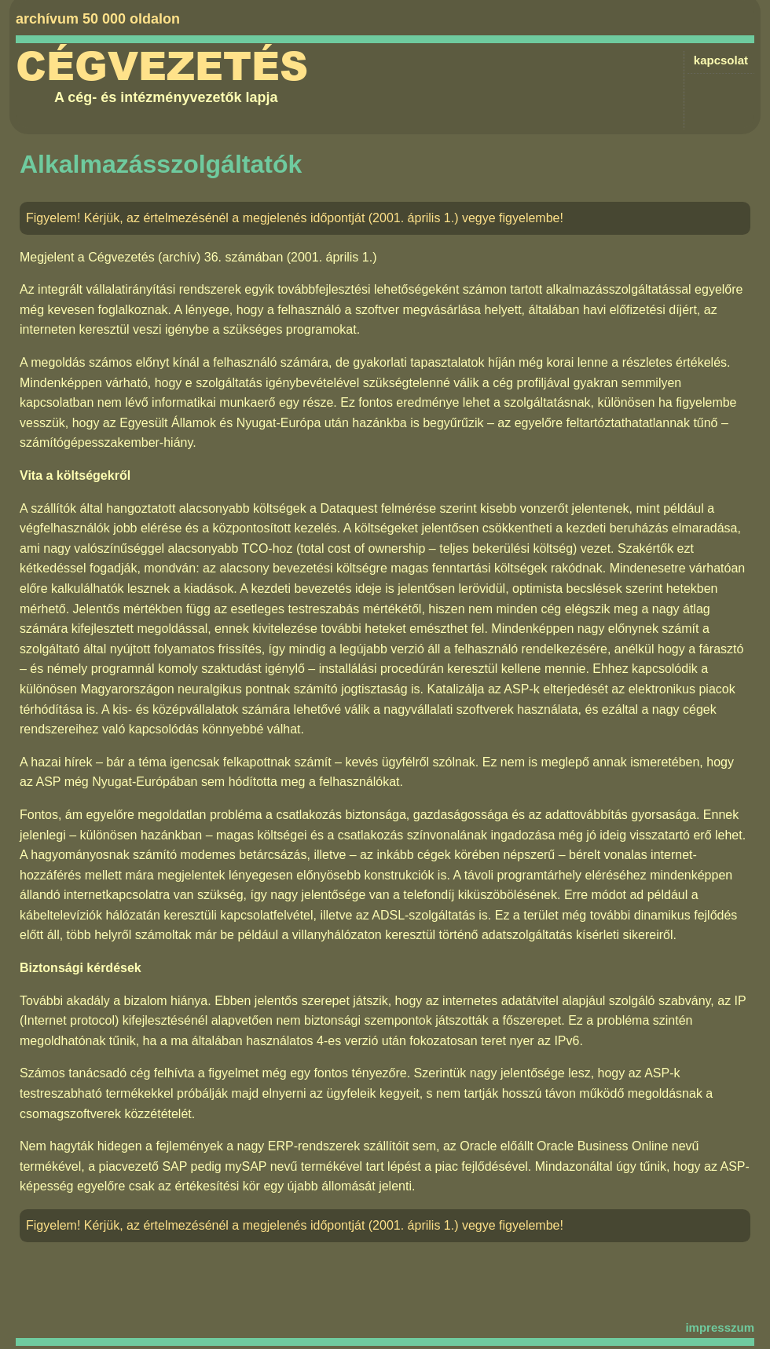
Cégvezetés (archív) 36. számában (185, 257)
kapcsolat (721, 60)
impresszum (719, 1327)
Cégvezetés (162, 67)
